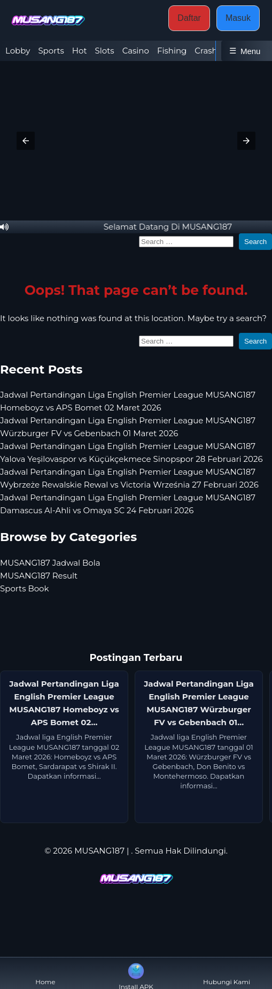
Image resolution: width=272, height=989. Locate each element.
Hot (79, 50)
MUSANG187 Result (38, 575)
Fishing (171, 50)
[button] (26, 141)
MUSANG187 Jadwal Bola (50, 563)
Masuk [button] (238, 17)
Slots (104, 50)
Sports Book (24, 588)
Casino (135, 50)
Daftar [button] (189, 17)
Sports (51, 50)
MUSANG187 (99, 851)
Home (45, 973)
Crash (206, 50)
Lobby (17, 50)
